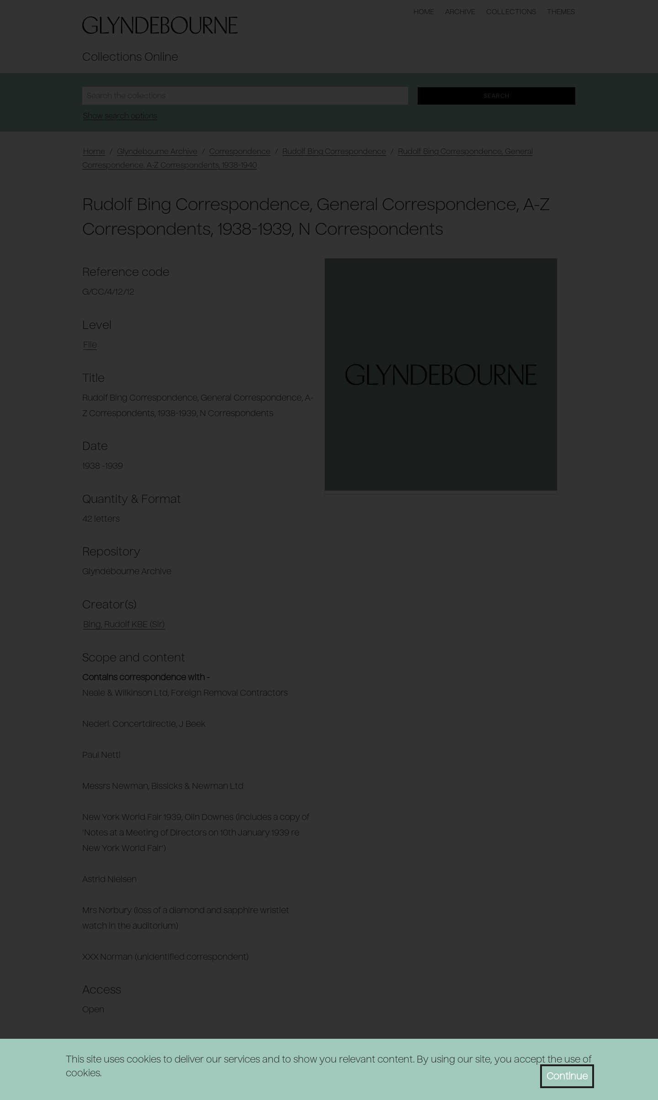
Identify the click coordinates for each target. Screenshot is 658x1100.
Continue (567, 1076)
